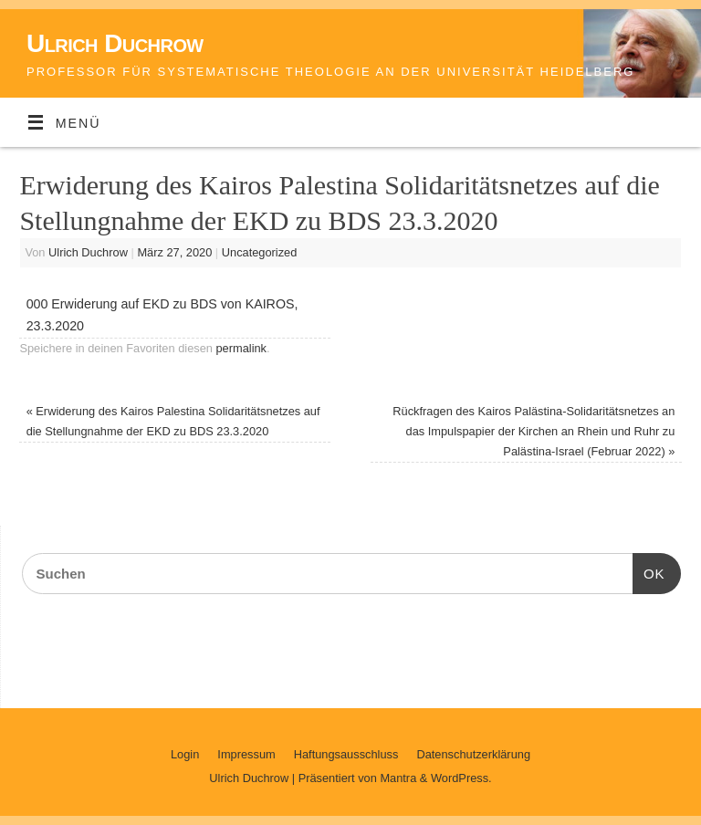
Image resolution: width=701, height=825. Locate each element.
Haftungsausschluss (346, 754)
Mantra (398, 778)
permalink (241, 348)
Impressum (246, 754)
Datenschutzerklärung (473, 754)
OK (649, 571)
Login (185, 754)
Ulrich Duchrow (115, 43)
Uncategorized (260, 252)
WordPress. (461, 778)
